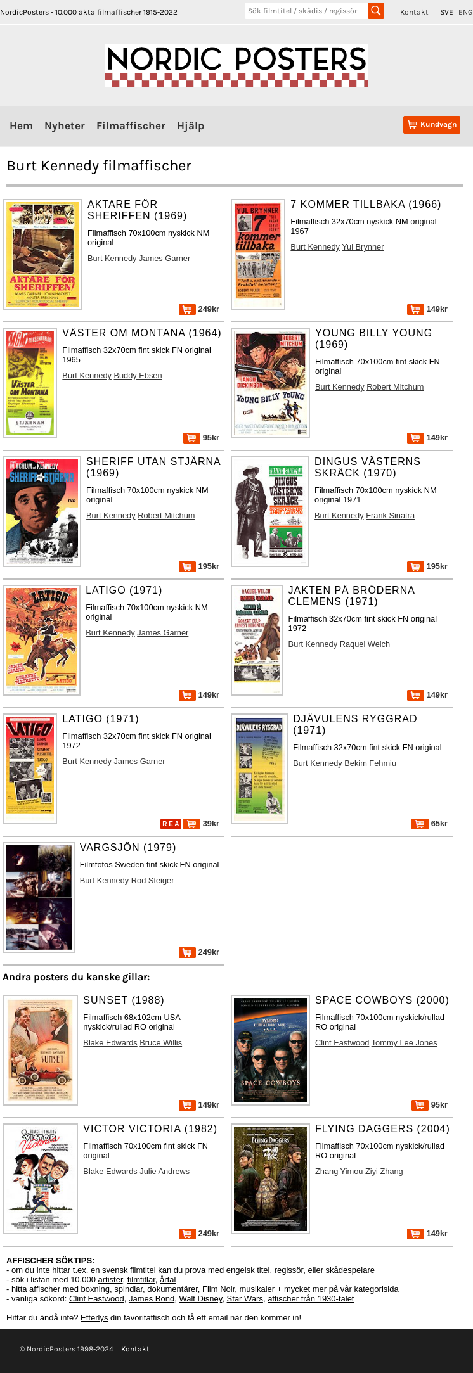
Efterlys (94, 1317)
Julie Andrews (164, 1171)
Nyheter (64, 125)
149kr (427, 309)
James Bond (151, 1298)
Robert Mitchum (395, 387)
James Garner (164, 258)
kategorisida (376, 1289)
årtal (168, 1279)
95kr (201, 437)
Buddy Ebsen (137, 375)
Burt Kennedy (112, 258)
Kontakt (414, 12)
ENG (465, 12)
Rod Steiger (152, 880)
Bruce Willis (160, 1042)
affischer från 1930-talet (311, 1298)
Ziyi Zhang (384, 1171)
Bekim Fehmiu (370, 763)
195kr (199, 566)
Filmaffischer (130, 125)
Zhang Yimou (339, 1171)
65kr (429, 823)
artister (110, 1279)
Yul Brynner (363, 247)
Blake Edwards (110, 1042)
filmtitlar (141, 1279)
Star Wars (245, 1298)
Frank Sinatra (390, 515)
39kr (201, 823)
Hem (21, 125)
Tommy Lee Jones (404, 1042)
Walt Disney (200, 1298)
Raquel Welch (365, 644)
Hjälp (190, 125)
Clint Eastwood (342, 1042)
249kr (199, 309)
